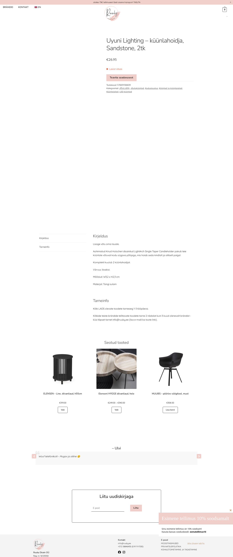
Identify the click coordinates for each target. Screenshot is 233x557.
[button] (199, 449)
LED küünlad (125, 91)
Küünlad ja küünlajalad (170, 88)
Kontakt (23, 7)
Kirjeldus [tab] (44, 230)
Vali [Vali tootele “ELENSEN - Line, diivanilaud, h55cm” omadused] (62, 402)
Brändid (8, 7)
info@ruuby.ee (124, 536)
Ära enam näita (195, 543)
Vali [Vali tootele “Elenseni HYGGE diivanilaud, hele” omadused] (116, 402)
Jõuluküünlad (137, 88)
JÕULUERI (124, 88)
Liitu (135, 500)
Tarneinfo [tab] (44, 239)
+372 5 (121, 539)
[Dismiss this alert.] (230, 2)
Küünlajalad (112, 91)
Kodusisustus (151, 88)
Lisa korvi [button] (170, 402)
